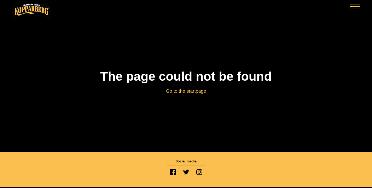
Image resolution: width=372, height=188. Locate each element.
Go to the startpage (186, 91)
